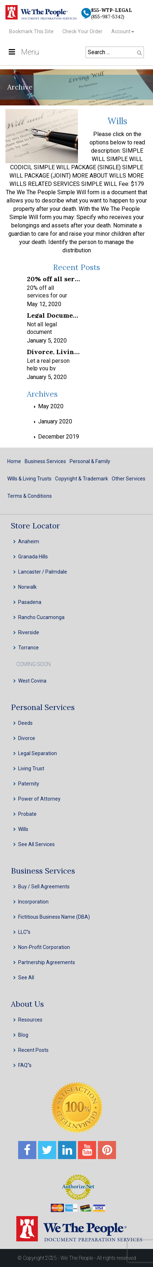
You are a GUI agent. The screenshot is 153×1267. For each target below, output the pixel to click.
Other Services (128, 479)
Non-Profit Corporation (44, 947)
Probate (27, 814)
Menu (23, 52)
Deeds (25, 723)
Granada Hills (33, 557)
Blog (23, 1035)
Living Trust (31, 768)
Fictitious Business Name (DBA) (54, 917)
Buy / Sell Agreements (44, 886)
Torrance (28, 647)
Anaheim (28, 541)
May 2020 (50, 406)
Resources (30, 1020)
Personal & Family (90, 461)
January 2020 (55, 421)
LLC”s (24, 932)
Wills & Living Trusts (29, 479)
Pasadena (29, 602)
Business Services (45, 461)
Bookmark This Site (31, 31)
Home (14, 461)
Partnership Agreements (46, 962)
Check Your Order (82, 31)
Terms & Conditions (29, 496)
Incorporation (33, 902)
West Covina (32, 681)
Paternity (28, 784)
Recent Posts (33, 1050)
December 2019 (58, 436)
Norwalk (27, 587)
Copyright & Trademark (81, 479)
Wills (117, 121)
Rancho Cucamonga (41, 617)
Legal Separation (37, 753)
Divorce (26, 738)
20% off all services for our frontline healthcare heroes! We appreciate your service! (53, 278)
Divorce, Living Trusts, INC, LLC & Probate (53, 351)
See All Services (36, 844)
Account (121, 31)
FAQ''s (25, 1065)
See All (26, 977)
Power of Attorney (39, 799)
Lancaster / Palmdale (42, 572)
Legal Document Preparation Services (53, 315)
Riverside (28, 632)
